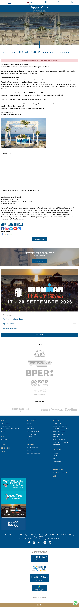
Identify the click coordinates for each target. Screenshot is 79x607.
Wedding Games (57, 461)
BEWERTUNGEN (58, 470)
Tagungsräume (57, 423)
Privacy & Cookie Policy (26, 539)
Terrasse (29, 437)
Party (54, 459)
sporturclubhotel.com (8, 204)
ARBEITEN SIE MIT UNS (60, 473)
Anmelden (39, 261)
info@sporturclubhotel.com (22, 201)
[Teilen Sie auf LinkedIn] (8, 234)
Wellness (30, 445)
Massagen (30, 450)
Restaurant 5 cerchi (33, 431)
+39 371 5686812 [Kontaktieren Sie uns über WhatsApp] (67, 535)
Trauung (55, 453)
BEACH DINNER (5, 448)
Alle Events (39, 335)
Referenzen (56, 445)
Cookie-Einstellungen (41, 539)
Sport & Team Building (59, 431)
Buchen (39, 605)
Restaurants (31, 420)
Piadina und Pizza (31, 434)
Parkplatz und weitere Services (10, 429)
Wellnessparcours (32, 448)
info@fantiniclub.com (39, 537)
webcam (46, 3)
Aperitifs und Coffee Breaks (61, 429)
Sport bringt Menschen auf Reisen (13, 319)
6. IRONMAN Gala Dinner (10, 328)
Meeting (56, 420)
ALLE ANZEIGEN (39, 239)
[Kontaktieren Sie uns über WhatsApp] (75, 603)
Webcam (3, 431)
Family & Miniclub (5, 423)
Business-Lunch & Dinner (60, 426)
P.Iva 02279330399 (54, 539)
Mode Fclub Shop (5, 426)
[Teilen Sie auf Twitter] (5, 234)
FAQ (54, 467)
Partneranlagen (5, 440)
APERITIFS (4, 445)
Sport (3, 437)
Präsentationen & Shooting (60, 442)
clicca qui (36, 190)
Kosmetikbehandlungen (33, 453)
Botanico (29, 426)
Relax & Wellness (58, 434)
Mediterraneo (31, 429)
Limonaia (29, 439)
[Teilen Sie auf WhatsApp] (11, 234)
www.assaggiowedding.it (54, 95)
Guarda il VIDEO (6, 153)
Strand (3, 420)
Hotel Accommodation (59, 439)
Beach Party (56, 437)
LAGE (54, 476)
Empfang (55, 456)
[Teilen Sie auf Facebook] (2, 234)
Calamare (29, 423)
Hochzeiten (57, 450)
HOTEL (3, 451)
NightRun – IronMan (9, 324)
